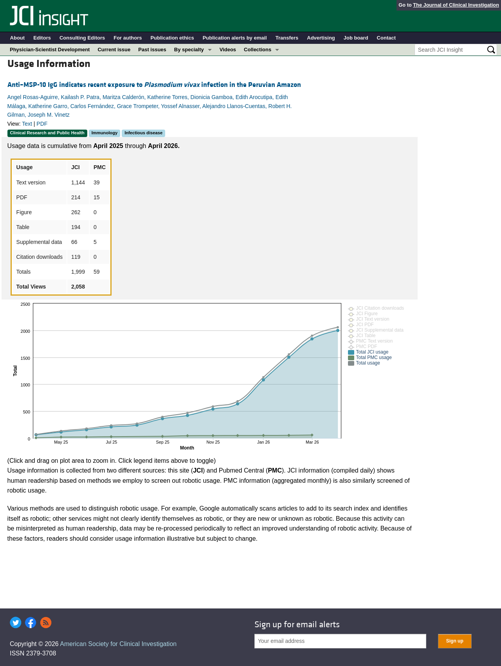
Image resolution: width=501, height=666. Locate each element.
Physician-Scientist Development (50, 49)
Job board (356, 38)
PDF (41, 124)
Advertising (321, 38)
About (17, 38)
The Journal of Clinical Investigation (456, 5)
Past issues (152, 49)
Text (27, 124)
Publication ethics (172, 38)
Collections (257, 49)
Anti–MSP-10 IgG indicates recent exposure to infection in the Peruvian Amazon (154, 84)
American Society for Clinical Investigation (118, 644)
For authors (128, 38)
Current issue (113, 49)
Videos (228, 49)
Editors (42, 38)
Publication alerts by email (235, 38)
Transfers (287, 38)
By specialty (189, 49)
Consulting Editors (82, 38)
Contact (386, 38)
